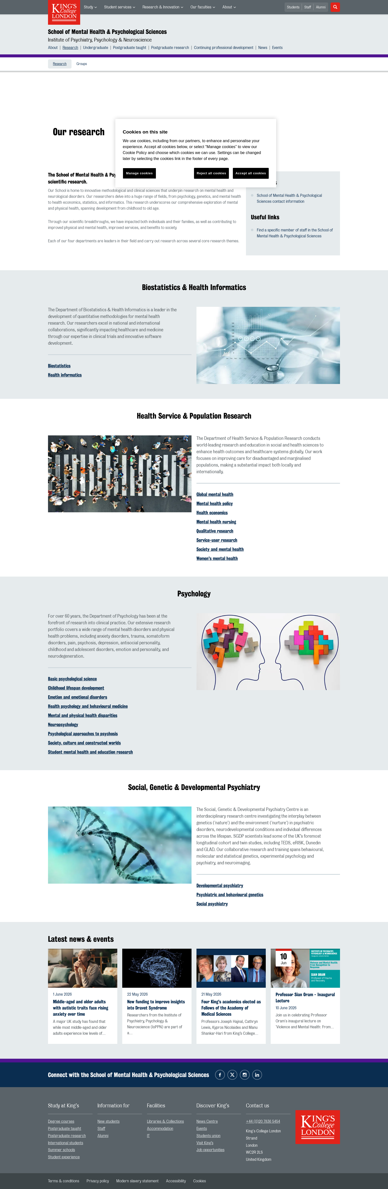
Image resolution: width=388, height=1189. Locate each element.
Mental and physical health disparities (82, 715)
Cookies (199, 1181)
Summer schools (61, 1150)
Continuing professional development (223, 48)
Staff (307, 7)
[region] (195, 153)
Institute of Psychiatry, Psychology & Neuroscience (100, 40)
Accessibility (176, 1181)
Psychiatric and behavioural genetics (229, 894)
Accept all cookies (251, 173)
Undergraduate (95, 48)
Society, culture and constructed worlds (84, 743)
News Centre (207, 1121)
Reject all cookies (211, 173)
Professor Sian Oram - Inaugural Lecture (305, 997)
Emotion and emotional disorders (77, 697)
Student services (117, 7)
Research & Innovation (161, 7)
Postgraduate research (170, 48)
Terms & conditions (63, 1181)
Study (88, 7)
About (227, 7)
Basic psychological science (72, 678)
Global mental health (214, 494)
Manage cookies (139, 173)
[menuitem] (90, 7)
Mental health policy (214, 503)
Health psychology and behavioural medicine (88, 706)
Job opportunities (210, 1150)
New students (108, 1121)
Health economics (212, 512)
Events (277, 48)
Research (70, 48)
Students (293, 7)
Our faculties (201, 7)
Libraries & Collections (165, 1121)
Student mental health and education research (90, 752)
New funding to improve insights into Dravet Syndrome (156, 1005)
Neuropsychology (63, 724)
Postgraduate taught (129, 48)
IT (148, 1136)
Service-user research (216, 540)
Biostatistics (59, 365)
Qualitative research (214, 531)
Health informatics (65, 375)
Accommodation (160, 1129)
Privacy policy (98, 1181)
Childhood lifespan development (76, 688)
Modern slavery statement (137, 1181)
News (262, 48)
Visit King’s (204, 1143)
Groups (81, 64)
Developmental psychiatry (219, 885)
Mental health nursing (216, 521)
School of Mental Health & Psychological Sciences (107, 31)
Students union (208, 1136)
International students (65, 1143)
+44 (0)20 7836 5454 (263, 1121)
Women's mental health (217, 558)
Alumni (321, 7)
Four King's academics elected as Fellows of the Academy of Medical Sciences (231, 1008)
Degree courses (61, 1121)
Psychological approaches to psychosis (83, 733)
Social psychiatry (212, 903)
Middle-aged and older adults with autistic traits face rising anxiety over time (80, 1008)
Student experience (64, 1157)
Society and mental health (220, 549)
